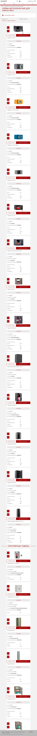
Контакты (9, 722)
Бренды (8, 717)
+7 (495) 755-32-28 (31, 1)
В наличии (10, 41)
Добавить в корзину (13, 35)
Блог (8, 721)
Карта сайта (9, 724)
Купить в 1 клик (5, 36)
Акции (21, 717)
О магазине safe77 (10, 720)
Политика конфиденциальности (11, 726)
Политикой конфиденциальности (19, 734)
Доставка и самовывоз (24, 720)
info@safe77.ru (18, 712)
